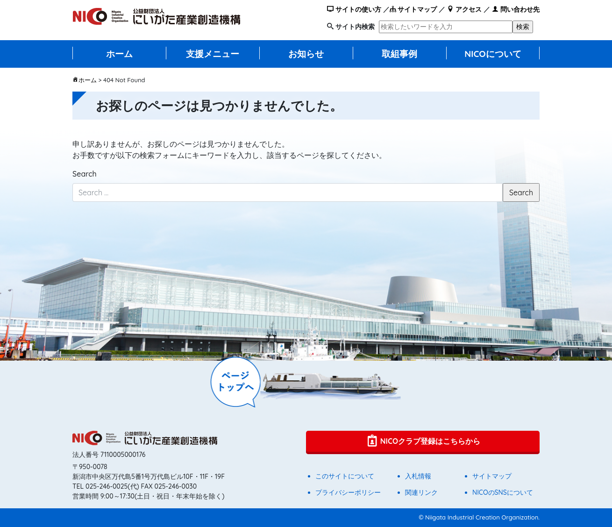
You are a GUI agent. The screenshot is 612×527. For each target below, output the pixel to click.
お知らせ (306, 53)
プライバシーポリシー (348, 492)
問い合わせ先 (516, 9)
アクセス (464, 9)
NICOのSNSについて (502, 492)
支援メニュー (212, 53)
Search (84, 173)
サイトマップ (413, 9)
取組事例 (399, 53)
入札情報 (418, 476)
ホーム (119, 53)
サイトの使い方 (354, 9)
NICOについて (492, 53)
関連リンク (421, 492)
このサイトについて (344, 476)
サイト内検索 (355, 26)
